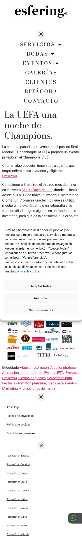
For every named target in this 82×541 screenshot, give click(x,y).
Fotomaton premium (30, 383)
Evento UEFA (54, 373)
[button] (41, 34)
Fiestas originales (32, 378)
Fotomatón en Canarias (18, 473)
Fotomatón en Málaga (17, 508)
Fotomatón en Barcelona (18, 464)
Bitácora (41, 91)
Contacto (41, 101)
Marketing (10, 388)
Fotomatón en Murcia (17, 517)
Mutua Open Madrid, (38, 190)
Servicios (41, 44)
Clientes (41, 82)
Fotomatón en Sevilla (17, 525)
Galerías (41, 72)
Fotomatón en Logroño (18, 490)
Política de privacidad (20, 415)
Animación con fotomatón (22, 373)
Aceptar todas (41, 286)
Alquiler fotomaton (34, 367)
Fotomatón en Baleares (18, 456)
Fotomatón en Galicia (17, 482)
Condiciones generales (21, 433)
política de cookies (28, 271)
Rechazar (41, 298)
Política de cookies (18, 424)
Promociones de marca (37, 388)
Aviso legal (13, 407)
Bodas (41, 54)
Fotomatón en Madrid (17, 499)
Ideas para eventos (62, 383)
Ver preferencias (41, 310)
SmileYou (9, 176)
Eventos (41, 63)
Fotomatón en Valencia (18, 534)
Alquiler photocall (63, 367)
